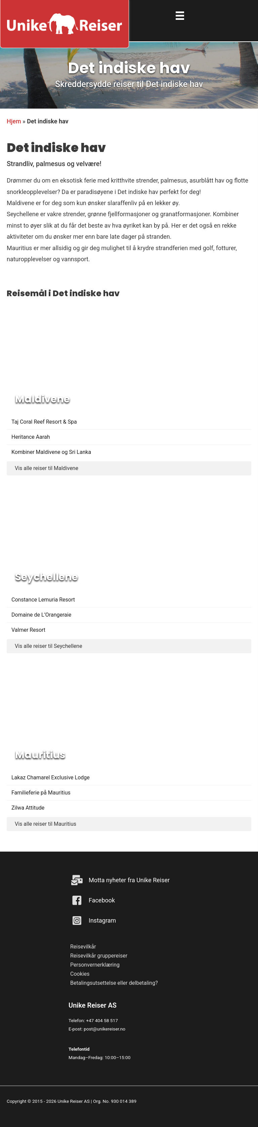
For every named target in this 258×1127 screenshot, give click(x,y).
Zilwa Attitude (27, 808)
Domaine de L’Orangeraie (41, 615)
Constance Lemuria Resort (43, 599)
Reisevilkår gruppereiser (98, 956)
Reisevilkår (83, 946)
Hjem (14, 121)
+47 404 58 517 (102, 1020)
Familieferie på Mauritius (41, 792)
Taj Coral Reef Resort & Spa (44, 422)
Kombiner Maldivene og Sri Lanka (51, 452)
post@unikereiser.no (104, 1029)
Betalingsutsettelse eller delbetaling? (114, 983)
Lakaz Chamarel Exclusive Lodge (50, 777)
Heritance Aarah (30, 437)
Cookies (79, 974)
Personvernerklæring (95, 965)
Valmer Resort (28, 630)
